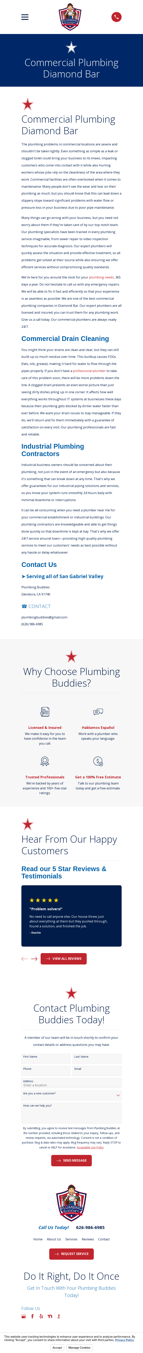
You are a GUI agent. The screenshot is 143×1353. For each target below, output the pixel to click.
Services (71, 1239)
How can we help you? (37, 1105)
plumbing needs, (102, 277)
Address (28, 1081)
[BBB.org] (58, 1316)
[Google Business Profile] (23, 1316)
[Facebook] (32, 1316)
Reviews (88, 1239)
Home (38, 1239)
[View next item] (34, 959)
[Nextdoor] (50, 1316)
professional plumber (89, 371)
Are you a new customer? (39, 1093)
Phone (27, 1069)
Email (77, 1069)
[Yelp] (41, 1316)
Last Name (81, 1056)
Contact (104, 1239)
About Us (54, 1239)
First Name (30, 1056)
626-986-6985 (90, 1227)
